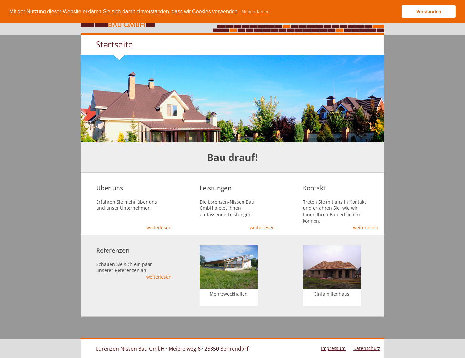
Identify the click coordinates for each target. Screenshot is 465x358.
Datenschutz (366, 348)
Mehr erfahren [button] (255, 11)
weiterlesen (158, 228)
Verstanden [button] (428, 11)
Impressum (333, 348)
